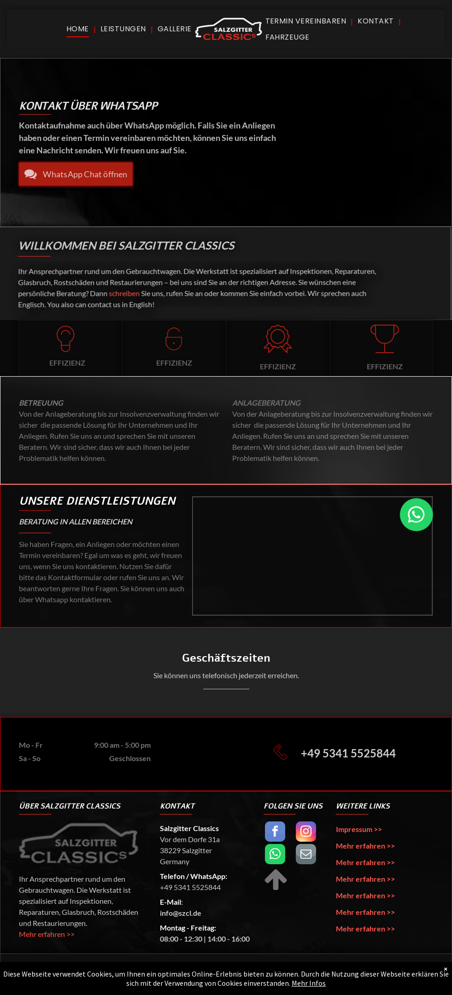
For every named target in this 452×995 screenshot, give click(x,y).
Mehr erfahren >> (47, 934)
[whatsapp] (275, 855)
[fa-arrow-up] (276, 888)
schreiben (126, 293)
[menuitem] (79, 29)
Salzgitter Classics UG (85, 974)
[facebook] (275, 832)
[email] (306, 855)
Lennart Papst (362, 974)
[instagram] (306, 832)
